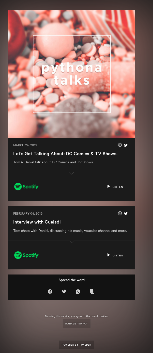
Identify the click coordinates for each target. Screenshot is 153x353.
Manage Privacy (76, 323)
